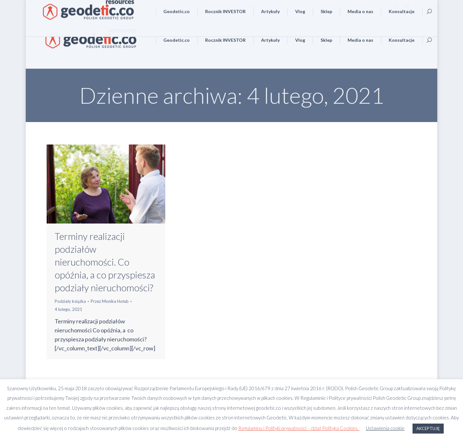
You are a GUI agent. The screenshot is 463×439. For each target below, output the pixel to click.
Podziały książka (70, 301)
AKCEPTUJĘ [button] (428, 428)
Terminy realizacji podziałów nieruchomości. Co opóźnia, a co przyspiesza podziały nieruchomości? (105, 262)
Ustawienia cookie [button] (385, 428)
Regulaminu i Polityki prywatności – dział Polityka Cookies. (298, 428)
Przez (110, 301)
